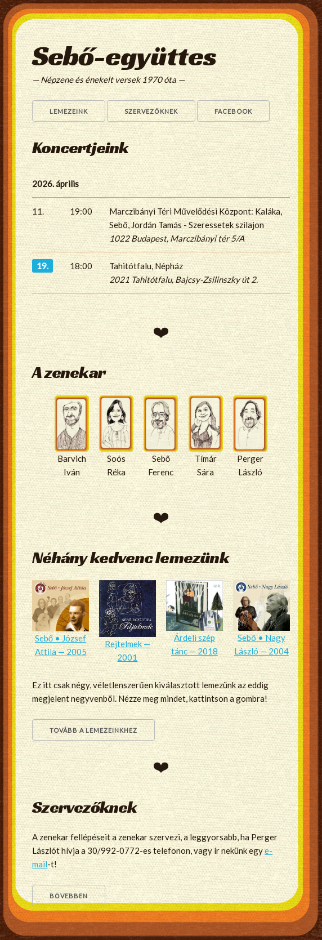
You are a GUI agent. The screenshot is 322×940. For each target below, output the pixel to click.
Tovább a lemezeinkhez (93, 730)
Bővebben (69, 895)
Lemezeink (69, 111)
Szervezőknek (151, 111)
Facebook (233, 111)
